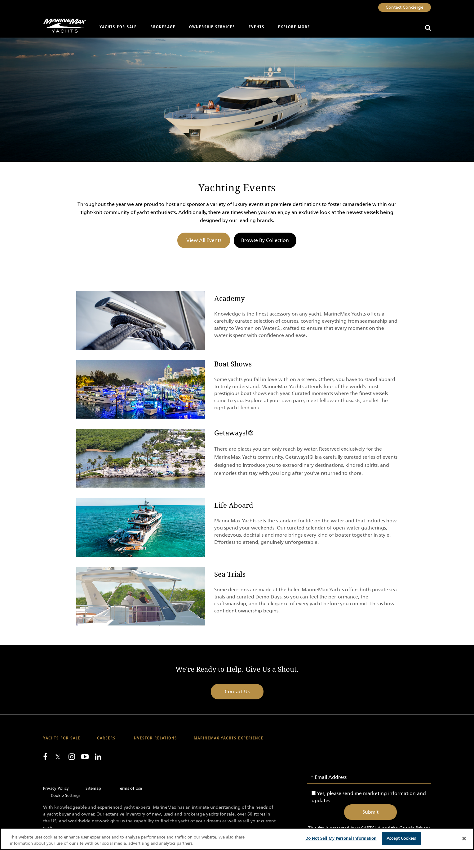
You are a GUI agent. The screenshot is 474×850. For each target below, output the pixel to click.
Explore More (294, 27)
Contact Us (237, 691)
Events (256, 27)
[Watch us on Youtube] (85, 756)
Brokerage (162, 27)
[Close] (464, 838)
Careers (106, 738)
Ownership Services (212, 27)
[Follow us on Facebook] (45, 756)
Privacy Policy (56, 788)
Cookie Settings (65, 795)
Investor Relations (154, 738)
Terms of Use (130, 788)
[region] (237, 839)
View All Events (203, 240)
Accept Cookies (401, 838)
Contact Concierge (404, 7)
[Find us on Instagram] (72, 756)
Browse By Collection (265, 240)
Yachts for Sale (118, 27)
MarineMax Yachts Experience (229, 738)
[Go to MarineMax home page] (62, 26)
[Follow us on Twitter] (58, 757)
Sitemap (93, 788)
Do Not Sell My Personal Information (341, 838)
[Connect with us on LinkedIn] (98, 756)
